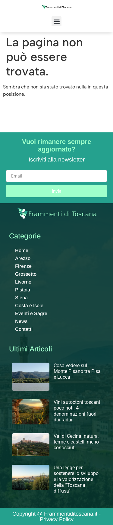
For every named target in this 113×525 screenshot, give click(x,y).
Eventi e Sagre (31, 313)
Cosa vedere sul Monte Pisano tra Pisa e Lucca (77, 371)
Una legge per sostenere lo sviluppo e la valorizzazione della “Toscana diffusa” (76, 479)
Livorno (23, 281)
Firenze (23, 266)
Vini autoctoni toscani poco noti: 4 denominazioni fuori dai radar (77, 411)
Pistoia (22, 289)
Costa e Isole (29, 305)
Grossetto (25, 274)
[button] (56, 21)
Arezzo (22, 258)
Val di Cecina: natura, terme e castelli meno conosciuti (76, 441)
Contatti (24, 329)
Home (21, 250)
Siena (21, 297)
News (21, 321)
